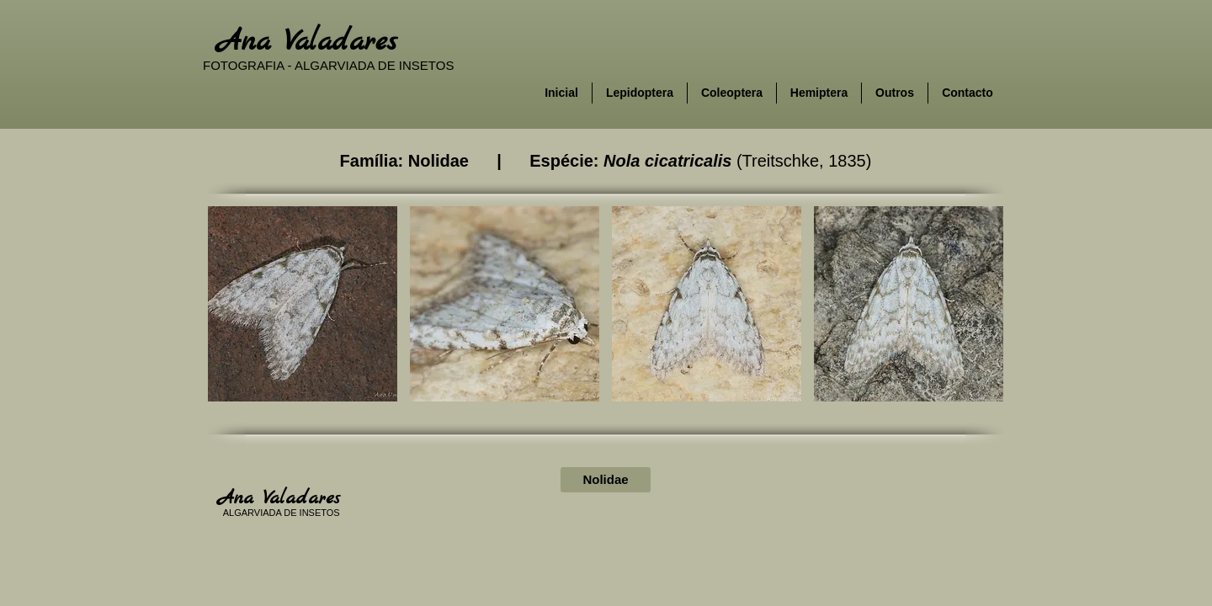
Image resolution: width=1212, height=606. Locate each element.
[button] (302, 303)
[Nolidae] (606, 479)
